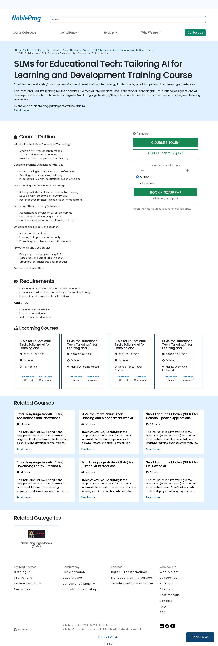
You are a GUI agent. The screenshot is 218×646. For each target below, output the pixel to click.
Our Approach (74, 572)
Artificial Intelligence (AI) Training (42, 50)
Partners (167, 583)
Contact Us (195, 33)
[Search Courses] (128, 19)
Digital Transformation (129, 572)
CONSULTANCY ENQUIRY (165, 153)
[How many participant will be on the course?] (166, 170)
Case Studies (73, 578)
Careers (166, 601)
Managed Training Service (131, 578)
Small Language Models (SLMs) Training (133, 50)
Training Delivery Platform (132, 583)
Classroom (147, 183)
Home (18, 50)
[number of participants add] (188, 170)
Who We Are (150, 33)
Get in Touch (200, 637)
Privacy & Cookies (109, 637)
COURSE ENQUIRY (165, 142)
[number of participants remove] (143, 170)
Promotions (23, 578)
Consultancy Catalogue (81, 589)
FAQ (163, 607)
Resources (22, 589)
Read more (21, 110)
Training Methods (28, 583)
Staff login (109, 644)
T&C (163, 612)
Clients (165, 589)
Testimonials (170, 595)
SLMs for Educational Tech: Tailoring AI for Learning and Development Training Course (63, 53)
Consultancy (68, 33)
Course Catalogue (24, 33)
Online (144, 177)
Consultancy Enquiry (79, 583)
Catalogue (22, 572)
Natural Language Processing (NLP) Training (86, 50)
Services (109, 33)
